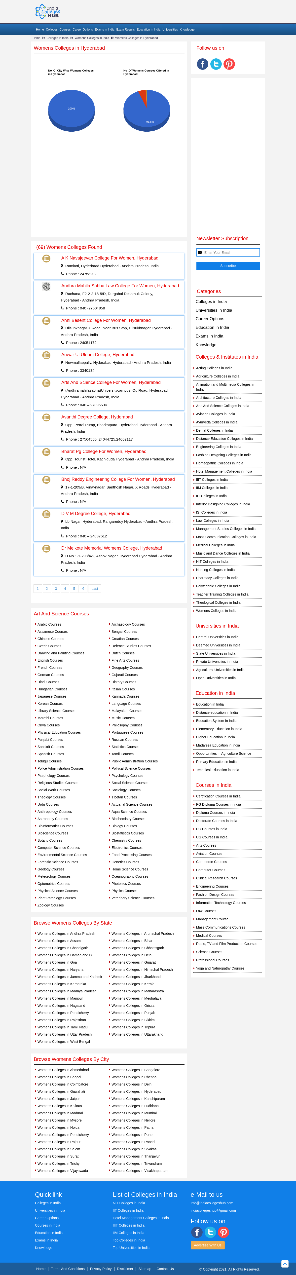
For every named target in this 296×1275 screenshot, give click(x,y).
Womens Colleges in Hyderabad (136, 38)
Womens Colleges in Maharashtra (137, 991)
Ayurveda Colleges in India (216, 422)
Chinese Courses (50, 639)
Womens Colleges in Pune (131, 1135)
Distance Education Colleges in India (224, 439)
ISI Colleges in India (211, 512)
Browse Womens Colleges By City (71, 1059)
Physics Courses (124, 891)
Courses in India (47, 1225)
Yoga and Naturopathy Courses (220, 968)
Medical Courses (209, 936)
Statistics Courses (125, 747)
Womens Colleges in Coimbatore (62, 1084)
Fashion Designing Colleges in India (224, 455)
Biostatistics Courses (127, 833)
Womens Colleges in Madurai (60, 1113)
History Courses (123, 682)
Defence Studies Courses (131, 646)
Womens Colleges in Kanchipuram (138, 1099)
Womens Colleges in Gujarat (133, 962)
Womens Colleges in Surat (57, 1156)
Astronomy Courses (52, 819)
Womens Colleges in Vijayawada (62, 1171)
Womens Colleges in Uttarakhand (137, 1034)
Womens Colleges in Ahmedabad (63, 1070)
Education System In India (216, 721)
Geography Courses (127, 668)
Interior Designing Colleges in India (223, 504)
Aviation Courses (209, 854)
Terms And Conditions (68, 1269)
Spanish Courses (50, 754)
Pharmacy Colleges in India (217, 578)
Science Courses (209, 952)
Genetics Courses (125, 862)
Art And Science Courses (61, 613)
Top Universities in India (131, 1248)
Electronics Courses (127, 848)
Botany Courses (49, 840)
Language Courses (126, 704)
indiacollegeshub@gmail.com (213, 1210)
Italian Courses (123, 689)
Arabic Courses (49, 624)
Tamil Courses (122, 754)
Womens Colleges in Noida (58, 1127)
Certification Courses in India (218, 796)
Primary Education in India (216, 762)
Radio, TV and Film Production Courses (226, 944)
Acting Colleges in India (214, 368)
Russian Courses (124, 740)
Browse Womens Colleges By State (73, 923)
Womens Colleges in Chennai (134, 1077)
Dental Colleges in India (214, 430)
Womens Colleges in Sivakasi (134, 1149)
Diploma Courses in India (215, 813)
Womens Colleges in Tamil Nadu (62, 1027)
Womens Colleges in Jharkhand (135, 977)
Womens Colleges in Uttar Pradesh (64, 1034)
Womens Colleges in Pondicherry (63, 1013)
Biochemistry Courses (128, 819)
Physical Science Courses (57, 891)
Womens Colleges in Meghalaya (136, 998)
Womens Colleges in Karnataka (61, 984)
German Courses (50, 675)
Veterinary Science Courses (132, 898)
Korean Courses (50, 704)
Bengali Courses (124, 632)
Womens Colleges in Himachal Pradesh (142, 970)
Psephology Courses (53, 776)
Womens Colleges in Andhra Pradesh (66, 934)
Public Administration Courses (134, 761)
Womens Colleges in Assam (59, 941)
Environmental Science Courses (62, 855)
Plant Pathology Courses (56, 898)
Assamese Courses (52, 632)
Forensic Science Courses (57, 862)
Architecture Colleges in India (218, 398)
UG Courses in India (211, 837)
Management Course (212, 919)
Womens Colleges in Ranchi (133, 1142)
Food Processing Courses (131, 855)
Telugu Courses (49, 761)
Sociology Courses (126, 790)
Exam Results (125, 29)
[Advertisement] (109, 200)
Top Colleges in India (129, 1240)
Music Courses (123, 718)
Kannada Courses (125, 696)
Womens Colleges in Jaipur (58, 1099)
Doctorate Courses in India (216, 821)
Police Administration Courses (60, 768)
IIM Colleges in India (212, 488)
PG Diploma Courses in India (218, 804)
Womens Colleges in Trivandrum (136, 1163)
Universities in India (214, 310)
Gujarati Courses (124, 675)
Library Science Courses (56, 711)
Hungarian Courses (52, 689)
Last (94, 589)
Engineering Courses (212, 886)
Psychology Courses (127, 776)
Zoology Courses (50, 905)
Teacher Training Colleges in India (222, 594)
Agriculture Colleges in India (217, 376)
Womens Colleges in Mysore (59, 1120)
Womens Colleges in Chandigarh (62, 948)
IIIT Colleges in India (212, 480)
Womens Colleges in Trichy (58, 1163)
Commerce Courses (211, 862)
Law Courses (206, 911)
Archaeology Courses (128, 624)
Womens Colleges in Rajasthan (61, 1020)
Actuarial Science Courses (131, 804)
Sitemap (145, 1269)
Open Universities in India (216, 678)
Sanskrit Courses (50, 747)
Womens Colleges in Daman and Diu (65, 955)
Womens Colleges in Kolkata (59, 1106)
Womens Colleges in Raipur (58, 1142)
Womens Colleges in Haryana (60, 970)
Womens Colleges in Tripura (133, 1027)
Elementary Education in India (219, 729)
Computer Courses (210, 870)
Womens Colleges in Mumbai (134, 1113)
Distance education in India (217, 712)
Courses (65, 29)
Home (40, 29)
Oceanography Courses (129, 876)
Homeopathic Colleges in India (219, 463)
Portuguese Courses (127, 732)
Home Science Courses (129, 869)
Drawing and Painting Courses (60, 653)
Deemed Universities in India (218, 645)
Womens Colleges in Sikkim (132, 1020)
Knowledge (187, 29)
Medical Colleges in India (215, 545)
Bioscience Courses (52, 833)
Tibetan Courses (124, 797)
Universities (170, 29)
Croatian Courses (125, 639)
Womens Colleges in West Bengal (63, 1042)
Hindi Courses (48, 682)
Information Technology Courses (221, 903)
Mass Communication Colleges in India (226, 537)
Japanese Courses (52, 696)
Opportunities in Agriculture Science (223, 753)
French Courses (49, 668)
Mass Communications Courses (220, 927)
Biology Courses (124, 826)
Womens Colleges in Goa (57, 962)
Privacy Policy (100, 1269)
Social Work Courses (53, 790)
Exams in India (104, 29)
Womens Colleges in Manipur (60, 998)
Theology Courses (51, 797)
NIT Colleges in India (212, 561)
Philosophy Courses (127, 725)
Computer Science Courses (58, 848)
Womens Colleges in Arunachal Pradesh (142, 934)
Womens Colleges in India (91, 38)
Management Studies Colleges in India (226, 529)
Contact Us (165, 1269)
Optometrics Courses (53, 884)
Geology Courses (50, 869)
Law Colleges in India (212, 521)
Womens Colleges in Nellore (133, 1120)
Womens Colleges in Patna (132, 1127)
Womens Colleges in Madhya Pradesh (67, 991)
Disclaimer (125, 1269)
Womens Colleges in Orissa (132, 1006)
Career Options (83, 29)
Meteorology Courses (54, 876)
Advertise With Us (208, 1245)
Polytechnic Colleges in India (218, 586)
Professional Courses (212, 960)
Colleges (52, 29)
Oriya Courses (48, 725)
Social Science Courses (129, 783)
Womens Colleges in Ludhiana (135, 1106)
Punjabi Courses (50, 740)
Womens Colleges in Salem (58, 1149)
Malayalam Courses (126, 711)
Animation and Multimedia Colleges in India (225, 386)
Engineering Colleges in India (218, 447)
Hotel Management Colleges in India (224, 471)
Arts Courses (206, 845)
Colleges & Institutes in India (227, 357)
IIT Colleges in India (211, 496)
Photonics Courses (126, 884)
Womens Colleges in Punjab (133, 1013)
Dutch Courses (123, 653)
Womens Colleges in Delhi (131, 955)
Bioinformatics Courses (55, 826)
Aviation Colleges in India (215, 414)
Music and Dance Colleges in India (223, 553)
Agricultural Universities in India (220, 670)
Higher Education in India (215, 737)
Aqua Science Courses (129, 812)
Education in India (148, 29)
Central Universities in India (217, 637)
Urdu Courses (48, 804)
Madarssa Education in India (218, 745)
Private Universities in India (217, 662)
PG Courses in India (211, 829)
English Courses (50, 660)
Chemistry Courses (126, 840)
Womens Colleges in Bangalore (135, 1070)
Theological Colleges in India (218, 602)
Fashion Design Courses (215, 895)
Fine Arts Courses (125, 660)
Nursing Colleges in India (215, 570)
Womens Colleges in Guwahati (61, 1091)
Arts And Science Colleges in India (222, 406)
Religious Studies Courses (57, 783)
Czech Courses (49, 646)
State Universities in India (215, 653)
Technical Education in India (217, 770)
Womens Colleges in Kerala (132, 984)
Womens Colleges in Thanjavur (135, 1156)
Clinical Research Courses (216, 878)
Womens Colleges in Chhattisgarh (137, 948)
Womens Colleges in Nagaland (61, 1006)
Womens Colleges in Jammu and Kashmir (69, 977)
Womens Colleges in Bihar (131, 941)
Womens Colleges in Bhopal (59, 1077)
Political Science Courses (131, 768)
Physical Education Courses (59, 732)
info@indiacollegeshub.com (212, 1203)
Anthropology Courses (54, 812)
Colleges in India (57, 38)
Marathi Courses (50, 718)
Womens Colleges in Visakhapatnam (139, 1171)
